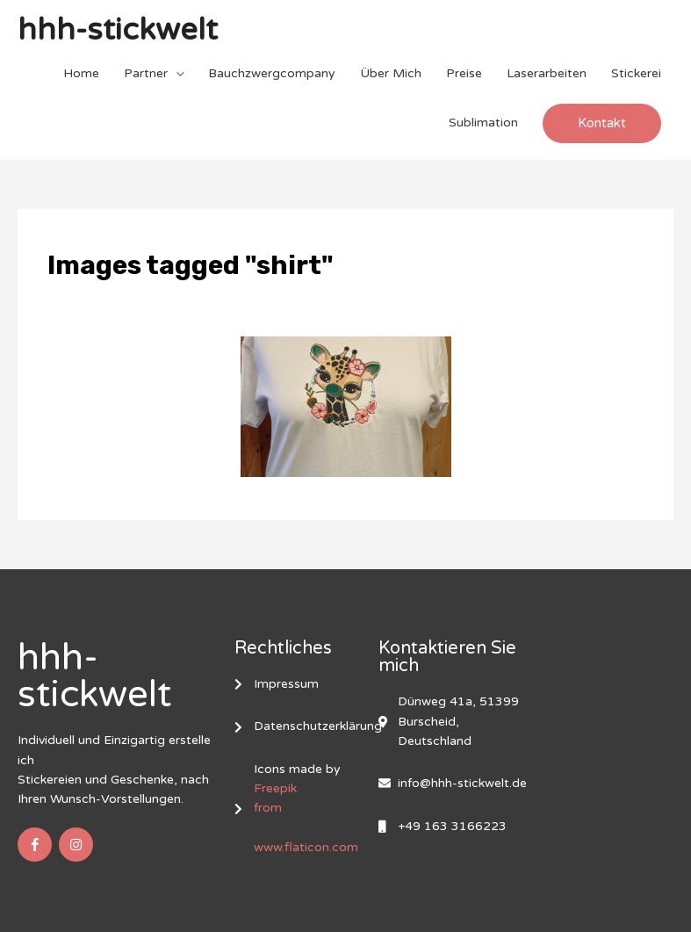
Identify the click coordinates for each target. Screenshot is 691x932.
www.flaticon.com (306, 848)
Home (81, 73)
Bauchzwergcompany (271, 73)
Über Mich (390, 73)
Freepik (275, 789)
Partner (146, 73)
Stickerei (636, 73)
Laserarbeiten (547, 73)
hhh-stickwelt (118, 30)
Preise (464, 73)
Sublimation (483, 122)
